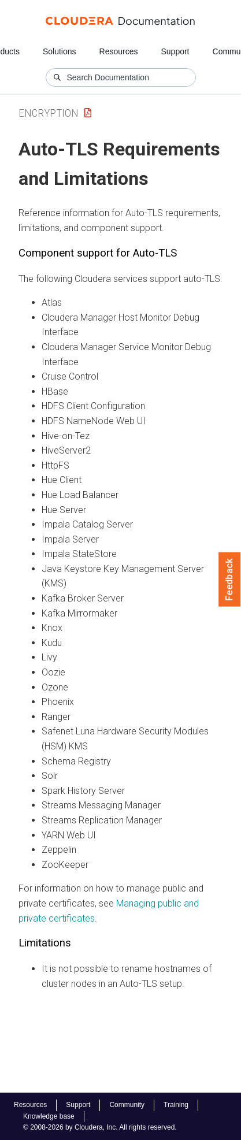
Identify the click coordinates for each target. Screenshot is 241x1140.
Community (126, 1105)
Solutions (59, 51)
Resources (118, 51)
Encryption (48, 113)
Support (175, 51)
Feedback (229, 579)
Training (176, 1105)
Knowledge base (49, 1116)
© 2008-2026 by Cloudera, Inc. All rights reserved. (100, 1127)
